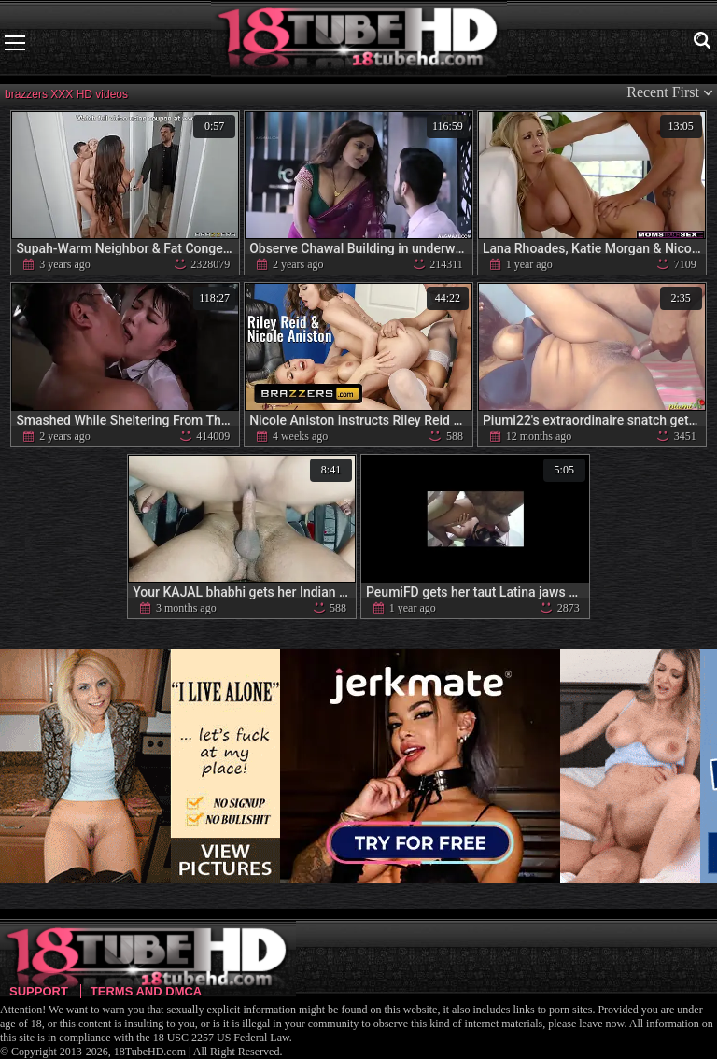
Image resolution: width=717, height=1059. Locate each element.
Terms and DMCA (146, 991)
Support (38, 991)
